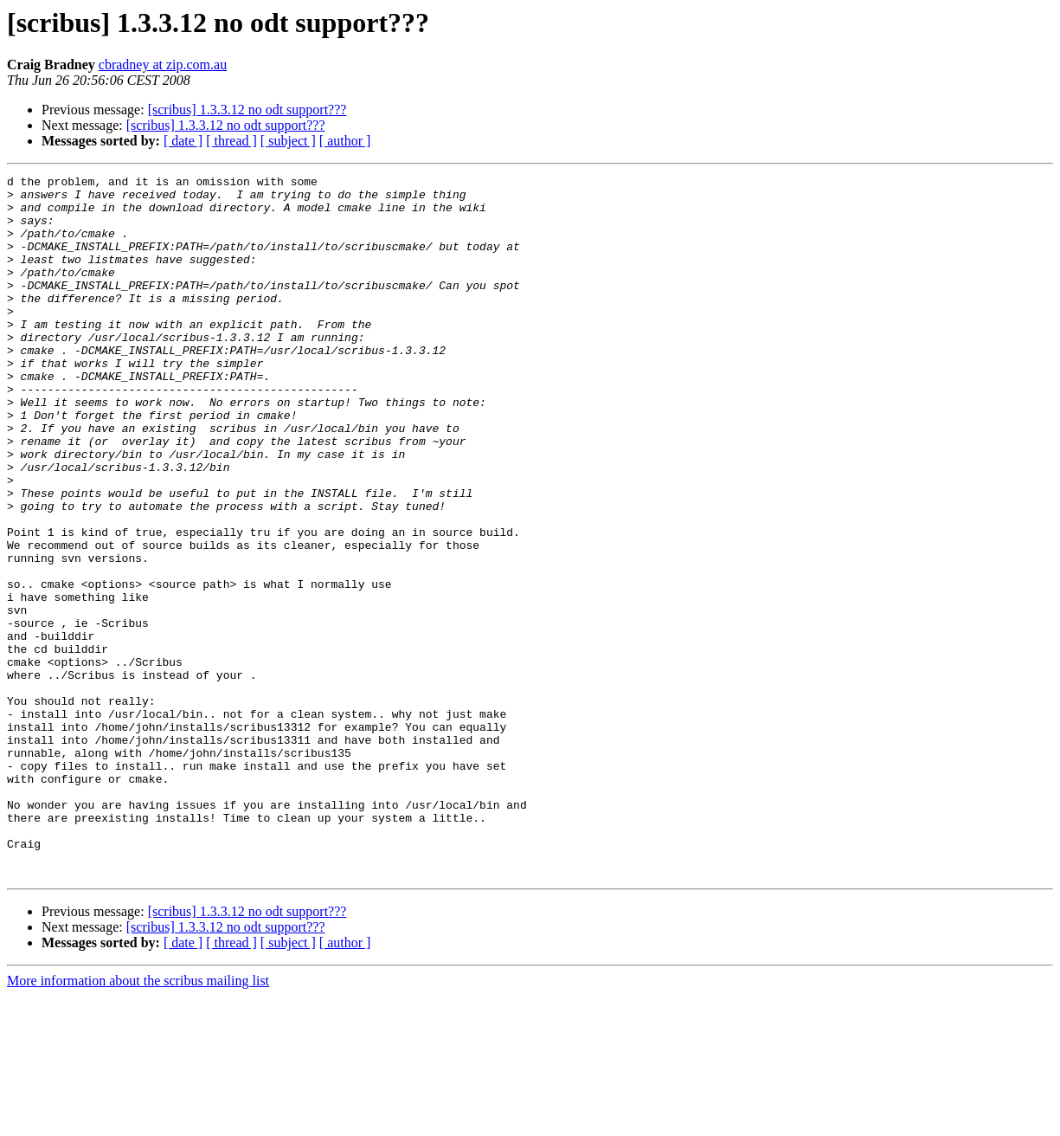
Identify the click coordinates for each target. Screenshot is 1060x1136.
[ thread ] (231, 140)
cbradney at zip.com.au (163, 64)
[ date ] (183, 140)
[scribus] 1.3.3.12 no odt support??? (247, 109)
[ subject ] (288, 140)
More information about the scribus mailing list (138, 1120)
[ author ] (345, 140)
